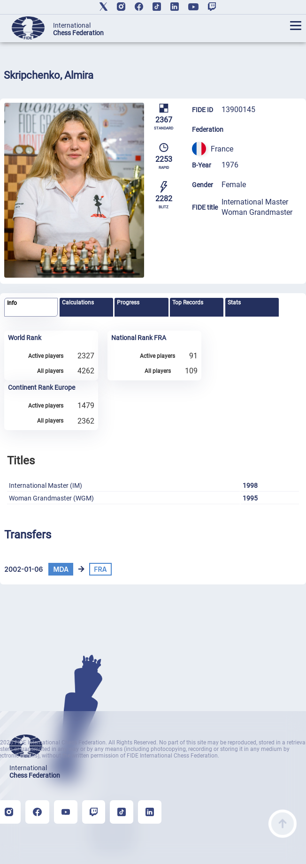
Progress (128, 302)
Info (12, 303)
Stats (234, 302)
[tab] (31, 307)
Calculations (78, 302)
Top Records (187, 302)
